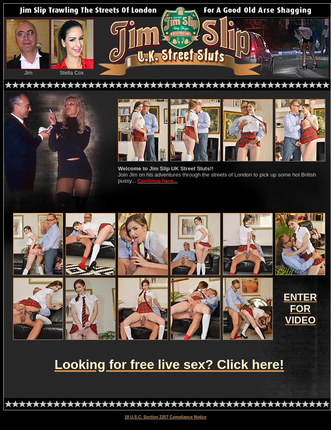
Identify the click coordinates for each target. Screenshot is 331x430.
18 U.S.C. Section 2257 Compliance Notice (165, 417)
